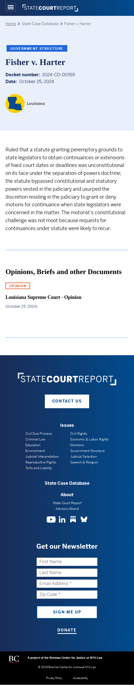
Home (10, 23)
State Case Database (67, 483)
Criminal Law (35, 439)
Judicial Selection (83, 456)
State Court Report (67, 503)
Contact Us (67, 401)
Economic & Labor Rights (89, 439)
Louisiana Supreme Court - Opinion (43, 297)
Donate (66, 630)
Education (32, 445)
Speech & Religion (84, 462)
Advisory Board (67, 509)
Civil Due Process (38, 433)
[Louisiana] (25, 103)
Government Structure (36, 48)
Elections (77, 445)
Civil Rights (78, 433)
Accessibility (80, 678)
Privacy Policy (54, 678)
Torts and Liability (38, 468)
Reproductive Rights (40, 462)
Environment (35, 451)
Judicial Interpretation (42, 456)
